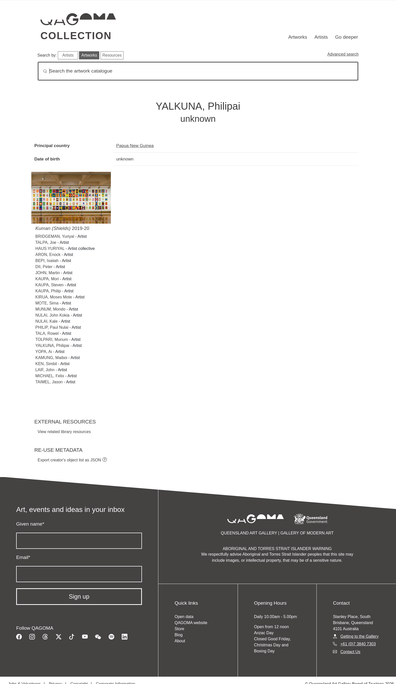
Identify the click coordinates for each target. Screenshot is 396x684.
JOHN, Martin (47, 273)
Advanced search (343, 54)
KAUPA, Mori (47, 279)
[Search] (198, 71)
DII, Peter (44, 267)
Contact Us (350, 652)
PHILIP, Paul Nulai (52, 327)
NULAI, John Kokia (52, 315)
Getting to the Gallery (359, 636)
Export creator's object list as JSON (69, 460)
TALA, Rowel (47, 333)
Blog (179, 635)
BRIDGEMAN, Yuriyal (54, 236)
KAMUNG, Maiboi (51, 358)
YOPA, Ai (43, 351)
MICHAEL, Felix (49, 376)
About (180, 641)
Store (179, 629)
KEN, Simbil (46, 364)
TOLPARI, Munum (51, 339)
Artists (321, 37)
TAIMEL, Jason (49, 382)
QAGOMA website (191, 623)
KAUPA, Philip (48, 291)
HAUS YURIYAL (49, 248)
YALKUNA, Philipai (52, 345)
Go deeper (346, 37)
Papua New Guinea (135, 145)
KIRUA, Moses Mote (53, 297)
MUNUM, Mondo (50, 309)
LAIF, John (45, 370)
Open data (184, 617)
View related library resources (64, 432)
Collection (76, 35)
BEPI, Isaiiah (47, 260)
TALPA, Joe (45, 242)
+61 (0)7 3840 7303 (358, 644)
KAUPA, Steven (49, 285)
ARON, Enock (48, 254)
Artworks (297, 37)
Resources (111, 55)
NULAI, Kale (46, 321)
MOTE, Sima (47, 303)
